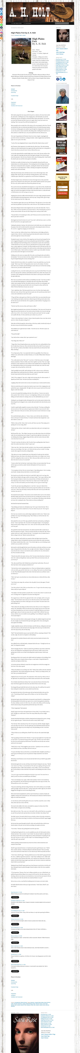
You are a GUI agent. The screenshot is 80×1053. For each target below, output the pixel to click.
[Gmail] (1, 30)
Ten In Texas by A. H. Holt (17, 927)
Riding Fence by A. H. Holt (17, 919)
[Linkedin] (1, 14)
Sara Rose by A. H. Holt (16, 892)
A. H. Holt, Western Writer (16, 23)
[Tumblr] (1, 27)
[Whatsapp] (1, 25)
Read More (15, 897)
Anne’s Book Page (60, 52)
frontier (33, 1003)
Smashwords (14, 90)
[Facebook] (1, 9)
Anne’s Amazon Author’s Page (48, 1034)
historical (37, 1003)
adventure (32, 1002)
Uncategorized (17, 1002)
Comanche (20, 1003)
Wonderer (13, 1006)
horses (41, 1003)
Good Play (13, 92)
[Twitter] (1, 11)
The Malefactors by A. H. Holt (17, 910)
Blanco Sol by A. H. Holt (16, 936)
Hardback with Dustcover (16, 105)
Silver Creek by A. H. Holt (17, 946)
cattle (12, 1003)
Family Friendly (29, 1003)
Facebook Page (14, 95)
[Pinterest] (1, 17)
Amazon (13, 89)
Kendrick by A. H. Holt (16, 954)
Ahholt (24, 35)
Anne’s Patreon (59, 54)
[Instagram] (1, 33)
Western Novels (24, 1002)
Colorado (15, 1003)
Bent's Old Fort (47, 1002)
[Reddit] (1, 19)
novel (44, 1003)
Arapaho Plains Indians (39, 1002)
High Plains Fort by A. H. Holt (23, 33)
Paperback (13, 102)
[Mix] (1, 22)
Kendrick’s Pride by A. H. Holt (17, 900)
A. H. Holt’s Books (27, 23)
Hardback (13, 104)
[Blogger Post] (1, 35)
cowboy (23, 1003)
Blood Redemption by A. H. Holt (18, 964)
